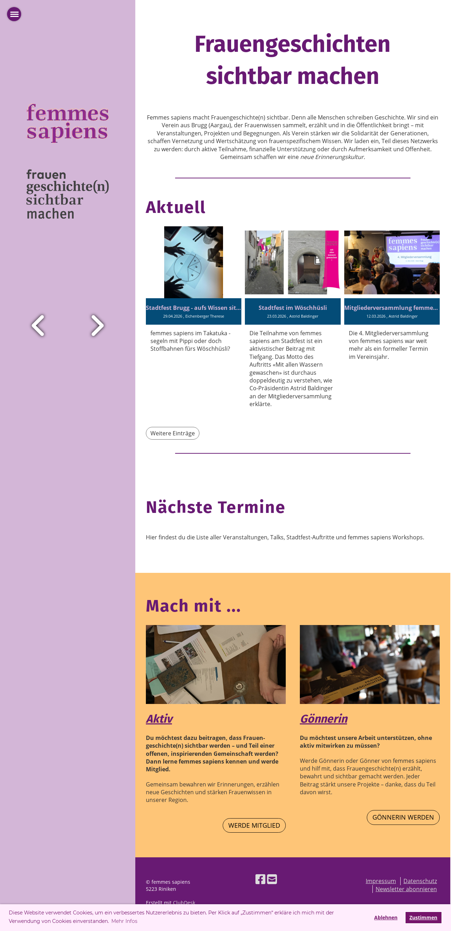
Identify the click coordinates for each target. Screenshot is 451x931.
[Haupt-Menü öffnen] (14, 14)
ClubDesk (184, 902)
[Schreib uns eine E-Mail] (272, 879)
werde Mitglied (254, 825)
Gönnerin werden (403, 817)
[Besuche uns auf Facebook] (260, 879)
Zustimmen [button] (423, 917)
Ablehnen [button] (385, 917)
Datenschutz (420, 881)
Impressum (381, 881)
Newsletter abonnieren (406, 889)
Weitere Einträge (172, 433)
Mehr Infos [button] (124, 921)
